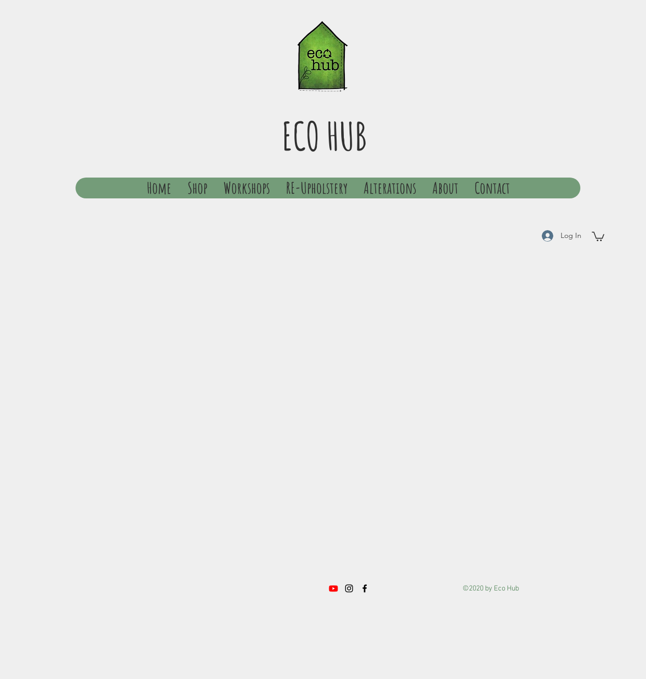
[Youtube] (333, 588)
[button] (598, 236)
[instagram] (349, 588)
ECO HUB (324, 135)
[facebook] (364, 588)
